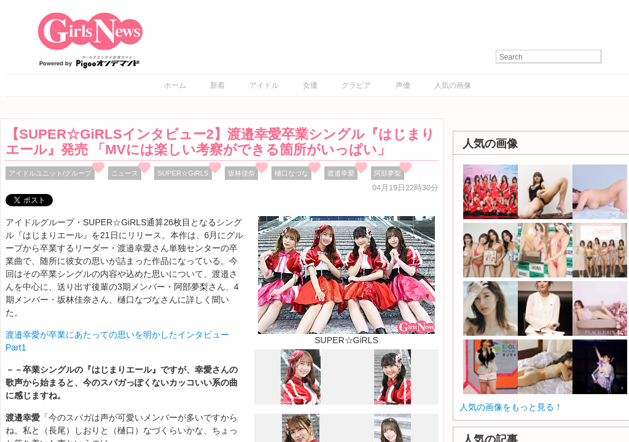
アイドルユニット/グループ (50, 173)
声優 (403, 85)
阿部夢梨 (387, 173)
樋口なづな (291, 173)
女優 (310, 85)
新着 (217, 85)
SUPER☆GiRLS (182, 173)
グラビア (356, 85)
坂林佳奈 (241, 173)
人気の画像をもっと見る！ (511, 407)
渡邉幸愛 (340, 173)
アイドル (264, 85)
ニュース (124, 173)
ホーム (175, 85)
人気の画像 (452, 85)
